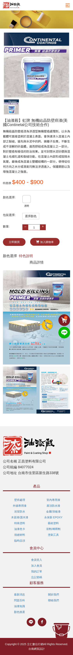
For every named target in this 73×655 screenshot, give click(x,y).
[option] (36, 65)
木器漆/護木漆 (19, 517)
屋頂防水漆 (53, 505)
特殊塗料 (19, 523)
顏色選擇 (10, 256)
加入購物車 (45, 242)
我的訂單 (36, 571)
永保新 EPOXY (53, 517)
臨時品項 (19, 540)
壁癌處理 (19, 499)
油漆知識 (19, 606)
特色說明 (26, 256)
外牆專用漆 (19, 505)
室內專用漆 (53, 499)
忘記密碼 (36, 577)
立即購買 (14, 242)
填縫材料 (19, 534)
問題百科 (19, 600)
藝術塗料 (53, 523)
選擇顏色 (31, 216)
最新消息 (19, 594)
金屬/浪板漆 (53, 511)
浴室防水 (19, 511)
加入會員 (36, 565)
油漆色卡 (19, 529)
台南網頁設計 (36, 648)
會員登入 (36, 559)
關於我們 (53, 594)
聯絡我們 (53, 600)
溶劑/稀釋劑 (53, 529)
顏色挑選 (19, 612)
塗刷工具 (53, 534)
